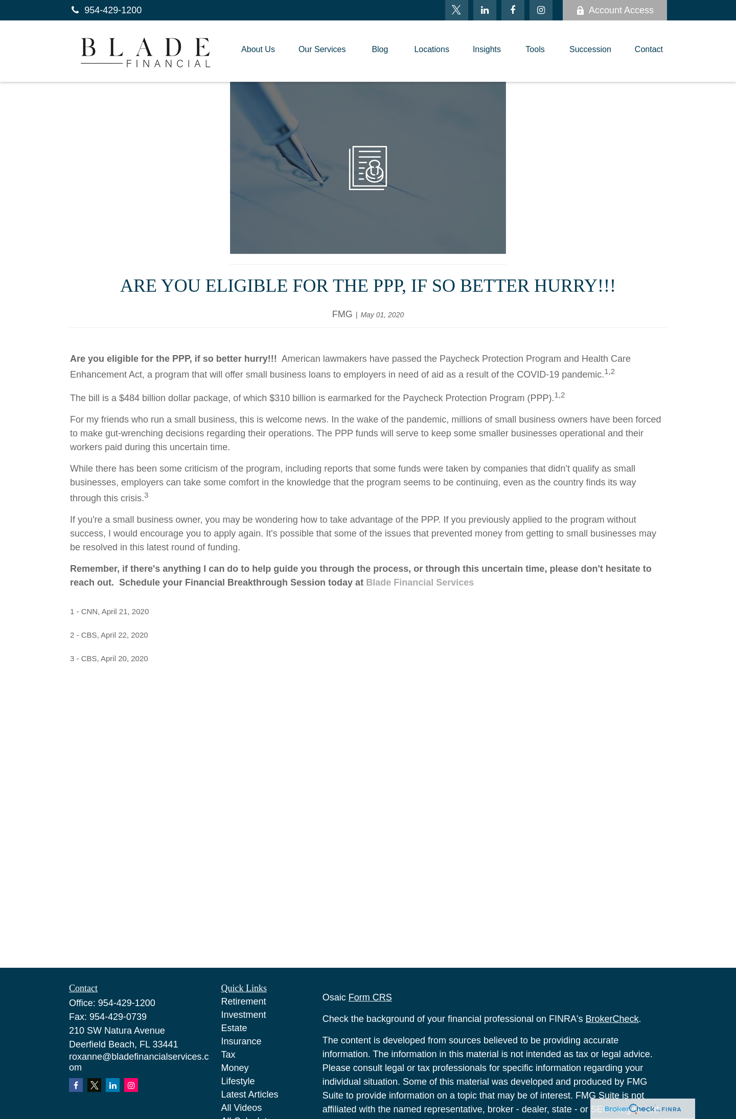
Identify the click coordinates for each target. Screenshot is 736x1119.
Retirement (243, 1001)
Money (235, 1068)
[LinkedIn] (484, 10)
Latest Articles (250, 1094)
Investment (243, 1015)
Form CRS (370, 997)
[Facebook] (512, 10)
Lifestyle (238, 1081)
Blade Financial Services (420, 582)
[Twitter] (456, 10)
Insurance (241, 1041)
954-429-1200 (105, 10)
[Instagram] (131, 1085)
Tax (228, 1055)
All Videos (241, 1108)
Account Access (615, 10)
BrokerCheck (612, 1019)
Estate (234, 1028)
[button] (258, 51)
